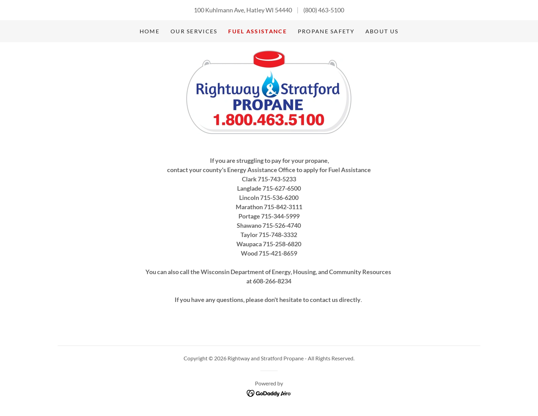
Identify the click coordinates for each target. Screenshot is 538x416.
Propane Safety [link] (326, 31)
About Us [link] (381, 31)
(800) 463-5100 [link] (323, 10)
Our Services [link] (194, 31)
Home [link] (150, 31)
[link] (268, 91)
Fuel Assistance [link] (257, 31)
